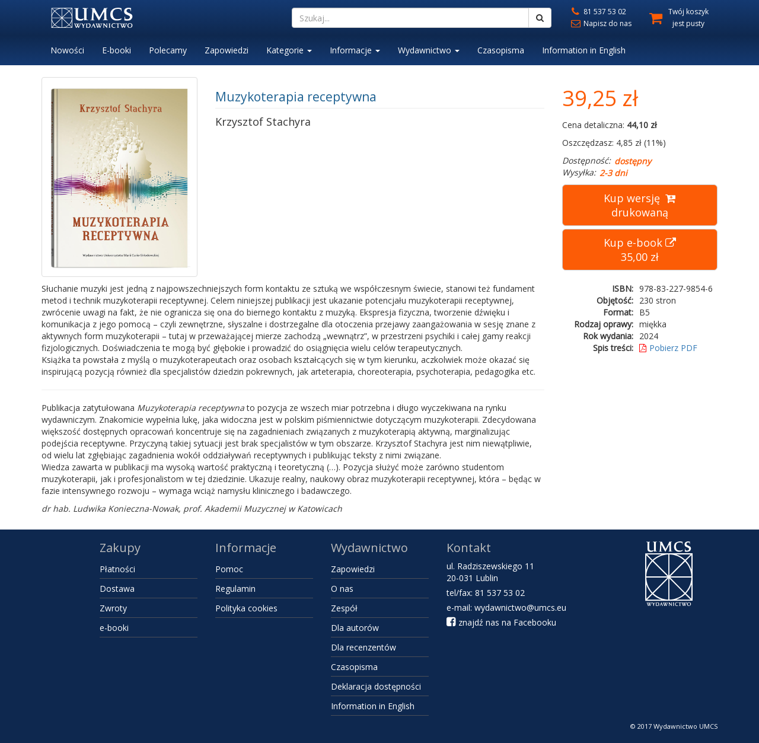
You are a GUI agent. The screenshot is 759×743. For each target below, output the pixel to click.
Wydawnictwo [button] (429, 50)
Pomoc (229, 569)
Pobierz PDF (668, 347)
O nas (342, 588)
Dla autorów (355, 627)
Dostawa (117, 588)
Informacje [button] (355, 50)
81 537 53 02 (597, 12)
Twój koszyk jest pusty (688, 17)
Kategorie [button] (289, 50)
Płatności (117, 569)
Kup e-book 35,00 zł (640, 249)
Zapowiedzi (226, 50)
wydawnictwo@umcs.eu (520, 607)
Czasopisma (500, 50)
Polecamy (168, 50)
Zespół (344, 608)
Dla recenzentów (363, 647)
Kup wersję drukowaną (639, 205)
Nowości (67, 50)
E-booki (116, 50)
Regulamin (235, 588)
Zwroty (113, 608)
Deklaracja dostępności (376, 686)
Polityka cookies (246, 608)
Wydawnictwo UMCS (685, 726)
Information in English (584, 50)
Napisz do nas (600, 23)
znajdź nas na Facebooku (501, 622)
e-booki (114, 627)
